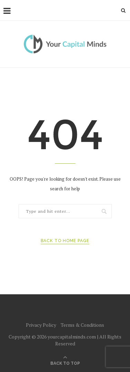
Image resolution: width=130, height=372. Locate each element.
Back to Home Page (65, 240)
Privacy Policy (41, 325)
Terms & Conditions (82, 325)
